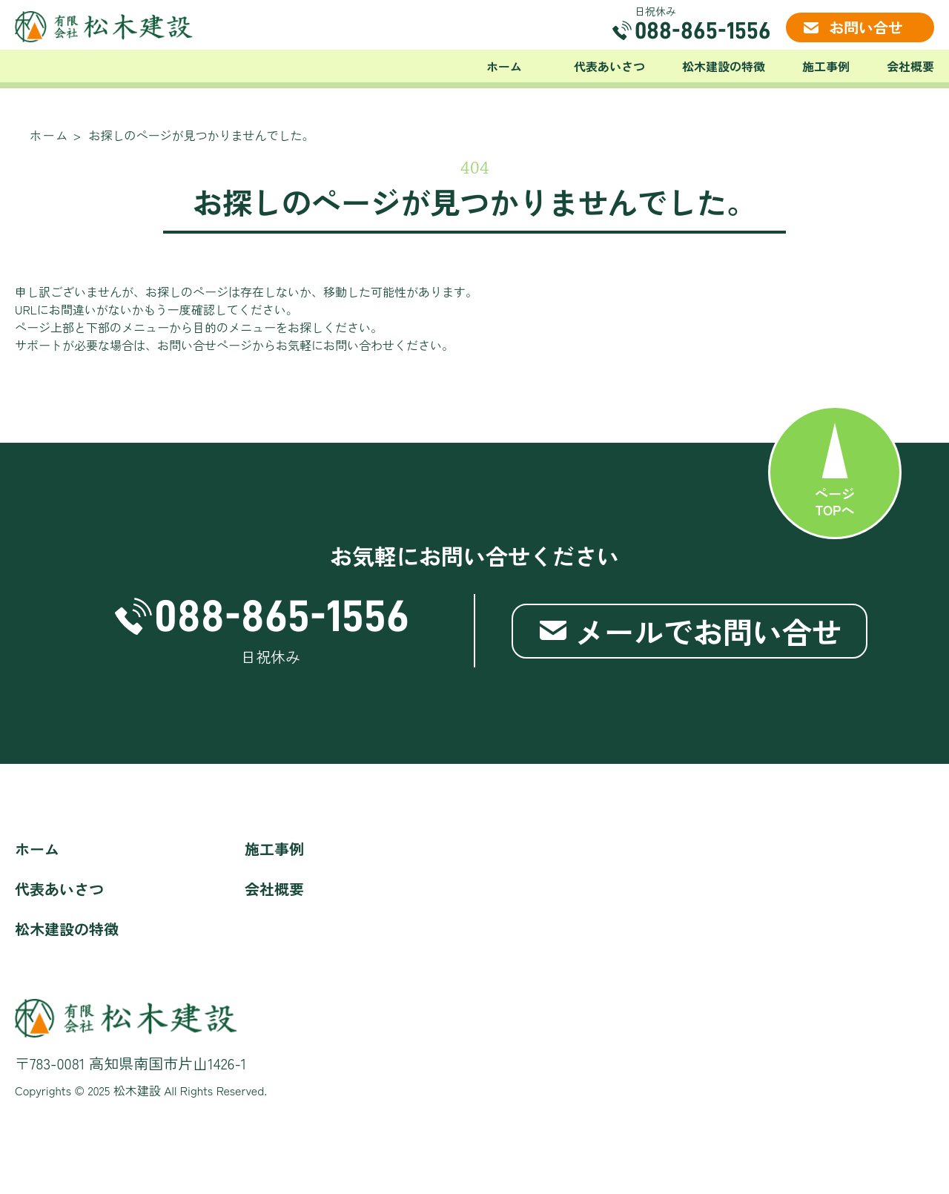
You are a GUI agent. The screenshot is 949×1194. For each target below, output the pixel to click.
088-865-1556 (703, 30)
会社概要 (910, 66)
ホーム (504, 66)
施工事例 (826, 66)
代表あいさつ (609, 66)
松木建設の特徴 (723, 66)
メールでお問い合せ (708, 631)
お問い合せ (866, 27)
